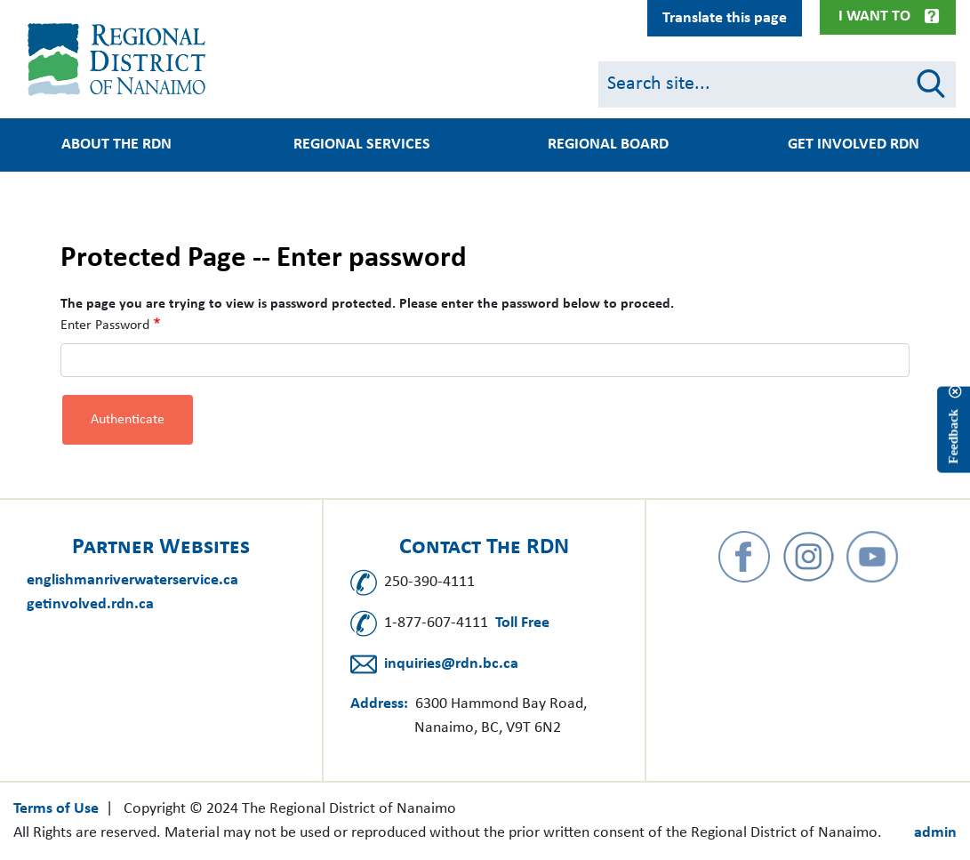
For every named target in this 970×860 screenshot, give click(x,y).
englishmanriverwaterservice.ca (132, 580)
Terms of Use (56, 808)
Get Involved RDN (853, 145)
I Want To (874, 16)
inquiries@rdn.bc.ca (451, 663)
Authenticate (127, 420)
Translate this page (724, 18)
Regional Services (361, 145)
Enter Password (104, 325)
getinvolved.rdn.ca (90, 604)
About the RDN (116, 145)
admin (935, 832)
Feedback (953, 436)
